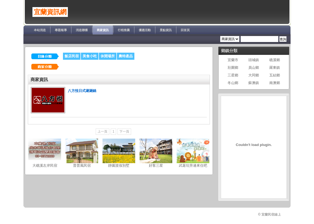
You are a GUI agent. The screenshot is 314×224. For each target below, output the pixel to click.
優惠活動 (145, 30)
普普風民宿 (82, 165)
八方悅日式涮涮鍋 (82, 91)
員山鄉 (253, 67)
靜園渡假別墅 (118, 165)
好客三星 (156, 165)
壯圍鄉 (233, 67)
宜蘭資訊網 (50, 12)
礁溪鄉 (274, 60)
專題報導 (61, 30)
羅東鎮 (274, 67)
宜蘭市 (233, 60)
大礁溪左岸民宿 (44, 165)
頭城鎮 (253, 60)
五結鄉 (274, 75)
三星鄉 (233, 75)
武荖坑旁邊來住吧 (193, 165)
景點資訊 (166, 30)
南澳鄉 (274, 83)
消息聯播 (82, 30)
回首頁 (185, 30)
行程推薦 (124, 30)
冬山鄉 (233, 83)
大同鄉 (253, 75)
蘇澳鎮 (253, 83)
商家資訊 (103, 30)
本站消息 (40, 30)
